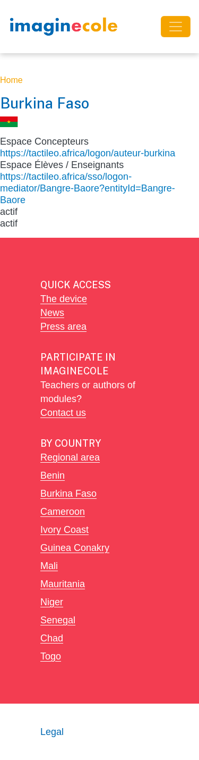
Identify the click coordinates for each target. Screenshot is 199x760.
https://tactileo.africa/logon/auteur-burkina (87, 152)
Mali (49, 565)
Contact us (63, 412)
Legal (52, 731)
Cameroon (62, 511)
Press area (63, 326)
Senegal (57, 619)
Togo (50, 656)
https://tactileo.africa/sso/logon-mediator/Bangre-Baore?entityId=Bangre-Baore (87, 188)
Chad (51, 638)
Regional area (70, 457)
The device (63, 298)
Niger (51, 601)
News (52, 312)
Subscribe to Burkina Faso (4, 233)
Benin (52, 475)
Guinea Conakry (74, 547)
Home (11, 80)
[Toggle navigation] (176, 26)
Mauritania (62, 583)
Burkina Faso (68, 493)
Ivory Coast (64, 529)
